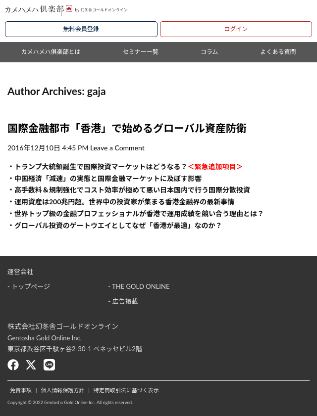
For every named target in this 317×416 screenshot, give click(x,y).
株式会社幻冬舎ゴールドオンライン (62, 326)
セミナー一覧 (140, 51)
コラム (209, 51)
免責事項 (21, 390)
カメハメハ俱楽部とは (51, 51)
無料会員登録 (81, 29)
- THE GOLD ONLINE (138, 286)
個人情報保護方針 (62, 390)
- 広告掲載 (123, 301)
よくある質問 (278, 51)
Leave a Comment (117, 147)
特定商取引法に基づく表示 (126, 390)
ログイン (236, 29)
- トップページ (28, 286)
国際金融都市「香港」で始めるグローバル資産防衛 (127, 128)
